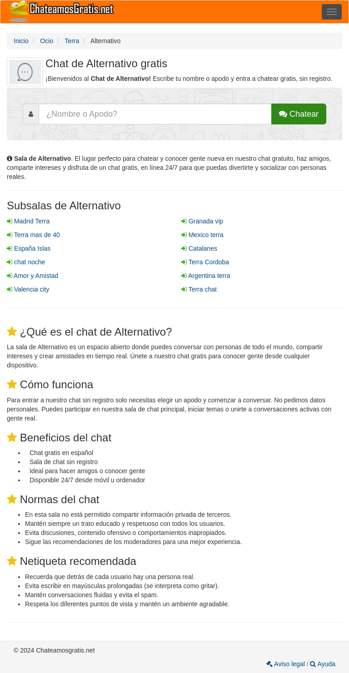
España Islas (28, 248)
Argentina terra (205, 275)
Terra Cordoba (205, 262)
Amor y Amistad (32, 275)
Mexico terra (202, 234)
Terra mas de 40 (33, 234)
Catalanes (199, 248)
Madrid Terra (28, 221)
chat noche (26, 262)
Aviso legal (286, 664)
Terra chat (199, 289)
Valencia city (28, 289)
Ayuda (322, 664)
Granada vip (202, 221)
